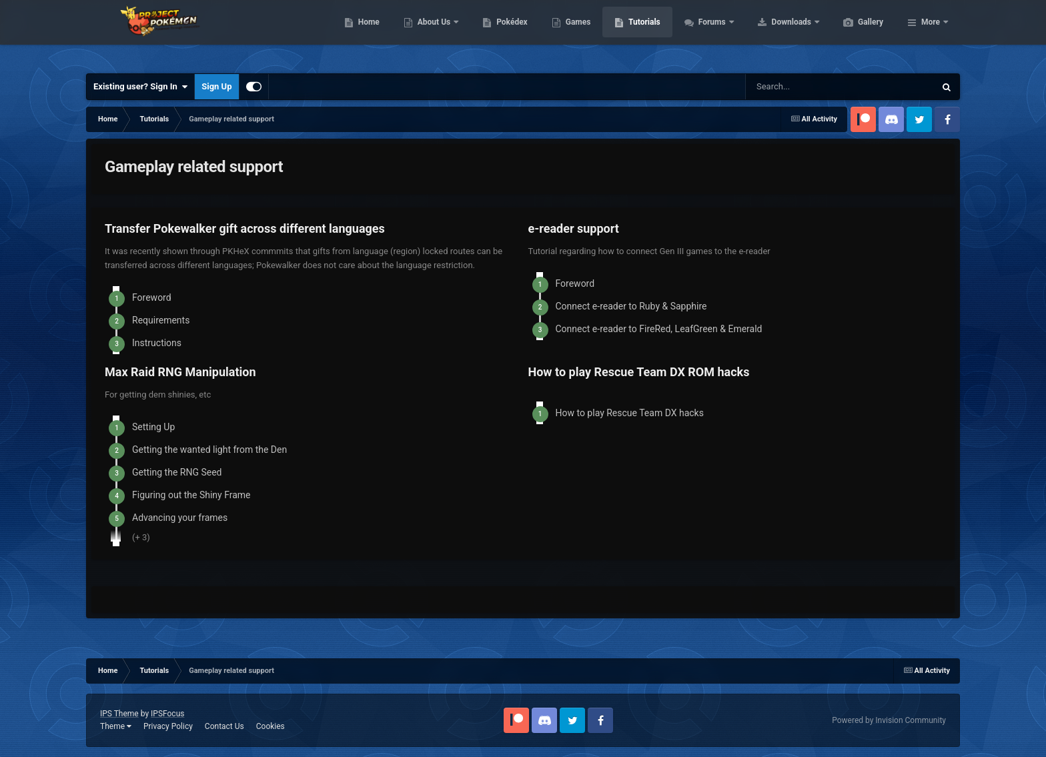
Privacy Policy (168, 726)
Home (432, 33)
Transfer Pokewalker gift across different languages (245, 228)
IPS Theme (119, 713)
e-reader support (573, 228)
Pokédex (575, 33)
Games (641, 33)
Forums (776, 33)
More (930, 33)
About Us (498, 33)
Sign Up (216, 86)
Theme (115, 726)
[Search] (811, 86)
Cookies (270, 726)
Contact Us (224, 726)
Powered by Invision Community (889, 720)
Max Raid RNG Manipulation (180, 372)
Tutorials (707, 33)
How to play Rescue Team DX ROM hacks (639, 372)
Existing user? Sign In (140, 86)
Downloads (855, 33)
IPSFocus (167, 713)
